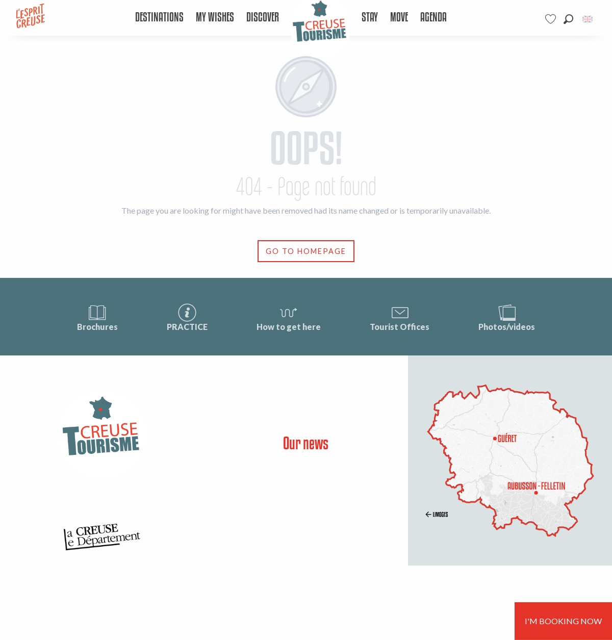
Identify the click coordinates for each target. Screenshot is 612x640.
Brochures (97, 316)
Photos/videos (506, 316)
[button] (568, 19)
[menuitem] (159, 18)
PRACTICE (187, 316)
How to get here (289, 316)
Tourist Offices (399, 316)
